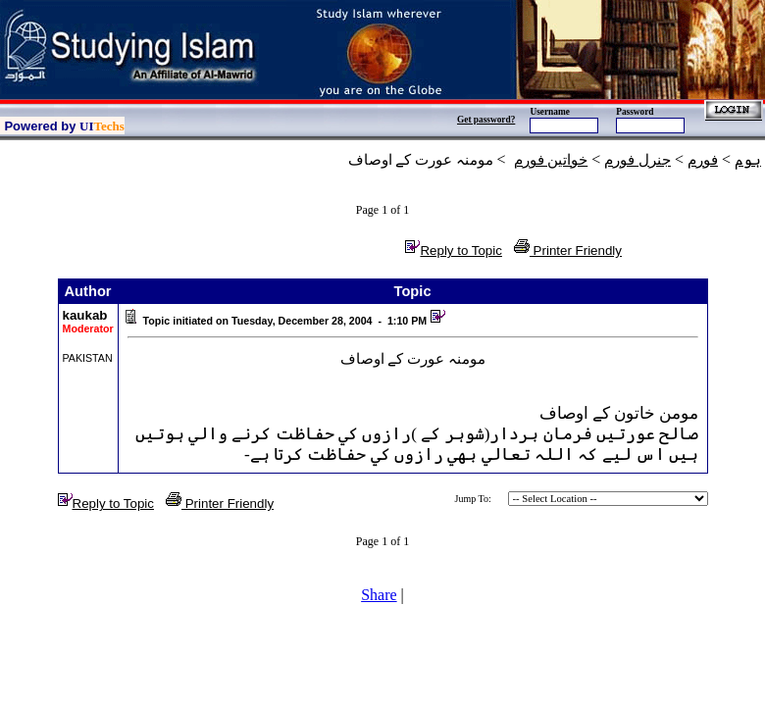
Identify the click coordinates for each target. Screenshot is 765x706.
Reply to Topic (453, 250)
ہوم (748, 160)
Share (378, 594)
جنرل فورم (637, 160)
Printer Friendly (568, 250)
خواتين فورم (551, 160)
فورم (703, 160)
